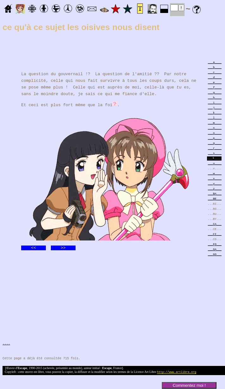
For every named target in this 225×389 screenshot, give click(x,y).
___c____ (215, 72)
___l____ (215, 118)
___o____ (215, 133)
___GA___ (215, 249)
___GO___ (215, 254)
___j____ (215, 108)
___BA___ (215, 193)
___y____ (215, 183)
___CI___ (215, 234)
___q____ (215, 143)
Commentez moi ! (189, 385)
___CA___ (215, 224)
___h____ (215, 97)
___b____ (215, 67)
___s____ (215, 153)
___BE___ (215, 199)
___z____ (215, 188)
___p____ (215, 138)
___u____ (215, 163)
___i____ (215, 102)
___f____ (215, 87)
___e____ (215, 82)
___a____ (215, 62)
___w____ (215, 173)
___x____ (215, 178)
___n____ (215, 128)
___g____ (215, 92)
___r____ (215, 148)
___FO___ (215, 244)
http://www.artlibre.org (176, 372)
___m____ (215, 123)
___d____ (215, 77)
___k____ (215, 113)
